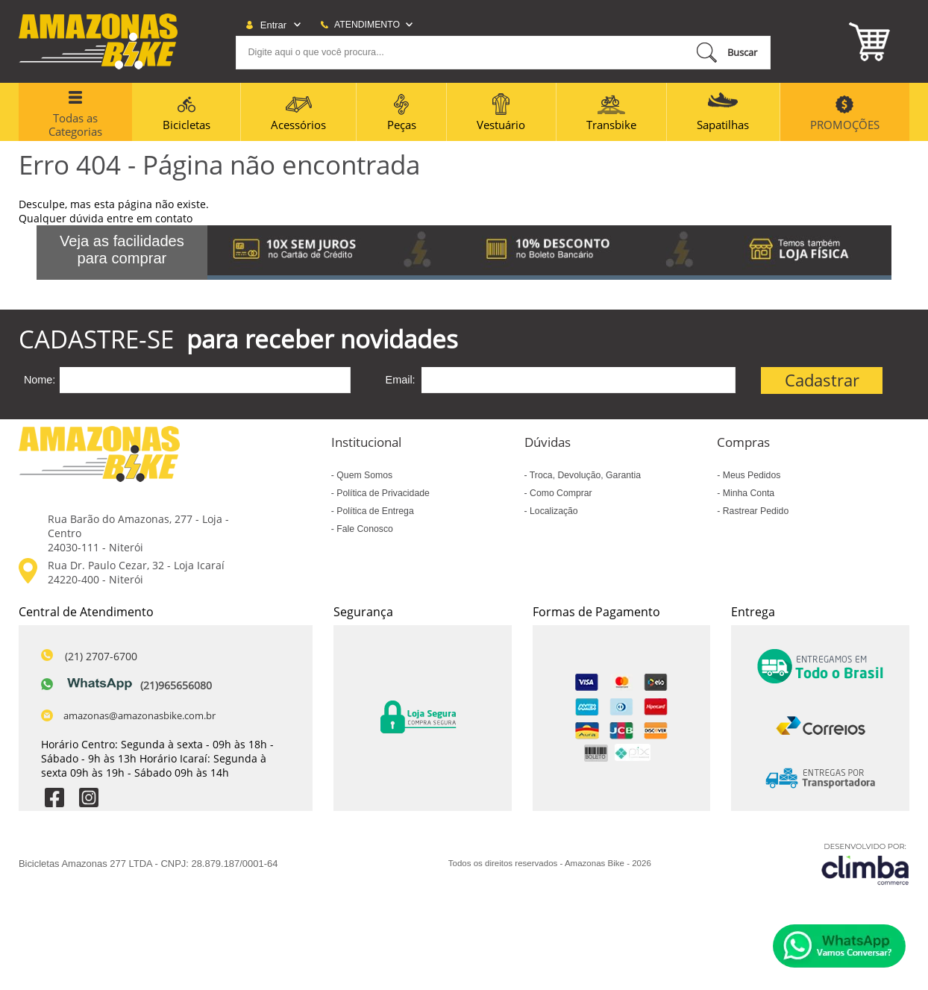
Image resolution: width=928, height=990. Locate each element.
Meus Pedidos (750, 475)
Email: (401, 380)
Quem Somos (363, 475)
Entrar (273, 25)
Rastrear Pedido (754, 511)
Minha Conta (747, 493)
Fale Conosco (363, 529)
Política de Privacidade (382, 493)
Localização (552, 511)
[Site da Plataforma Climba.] (865, 864)
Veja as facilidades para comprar (122, 249)
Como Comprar (559, 493)
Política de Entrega (374, 511)
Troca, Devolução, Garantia (584, 475)
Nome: (39, 380)
